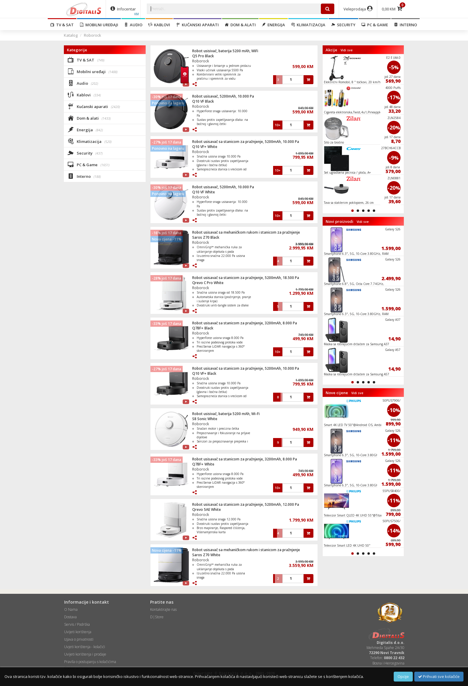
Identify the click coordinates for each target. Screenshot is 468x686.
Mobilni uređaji (99, 24)
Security (343, 24)
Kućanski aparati (197, 24)
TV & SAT (62, 24)
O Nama (71, 609)
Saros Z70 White (206, 554)
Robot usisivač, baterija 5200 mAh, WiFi (225, 50)
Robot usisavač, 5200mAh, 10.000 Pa (223, 96)
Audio (133, 24)
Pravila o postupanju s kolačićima (90, 661)
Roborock (92, 35)
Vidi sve (346, 50)
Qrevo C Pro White (208, 282)
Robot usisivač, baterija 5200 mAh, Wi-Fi (226, 413)
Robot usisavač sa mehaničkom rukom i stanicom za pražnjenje (246, 232)
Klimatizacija (308, 24)
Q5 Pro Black (203, 55)
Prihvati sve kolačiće (439, 676)
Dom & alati (240, 24)
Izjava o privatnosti (78, 639)
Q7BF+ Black (202, 328)
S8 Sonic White (204, 418)
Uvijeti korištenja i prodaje (85, 654)
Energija (273, 24)
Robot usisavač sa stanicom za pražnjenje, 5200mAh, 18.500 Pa (245, 277)
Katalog (71, 35)
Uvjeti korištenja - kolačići (84, 646)
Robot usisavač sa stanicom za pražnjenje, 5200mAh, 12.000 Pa (245, 504)
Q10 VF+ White (204, 146)
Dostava (70, 616)
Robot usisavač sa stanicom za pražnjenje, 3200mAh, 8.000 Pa (244, 323)
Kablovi (159, 24)
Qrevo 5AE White (206, 509)
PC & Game (374, 24)
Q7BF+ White (203, 464)
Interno (405, 24)
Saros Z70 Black (205, 237)
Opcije (403, 676)
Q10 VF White (203, 192)
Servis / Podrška (77, 624)
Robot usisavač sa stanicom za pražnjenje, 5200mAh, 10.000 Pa (245, 141)
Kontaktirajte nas (163, 609)
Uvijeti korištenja (77, 631)
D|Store (157, 616)
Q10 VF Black (203, 101)
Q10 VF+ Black (204, 373)
